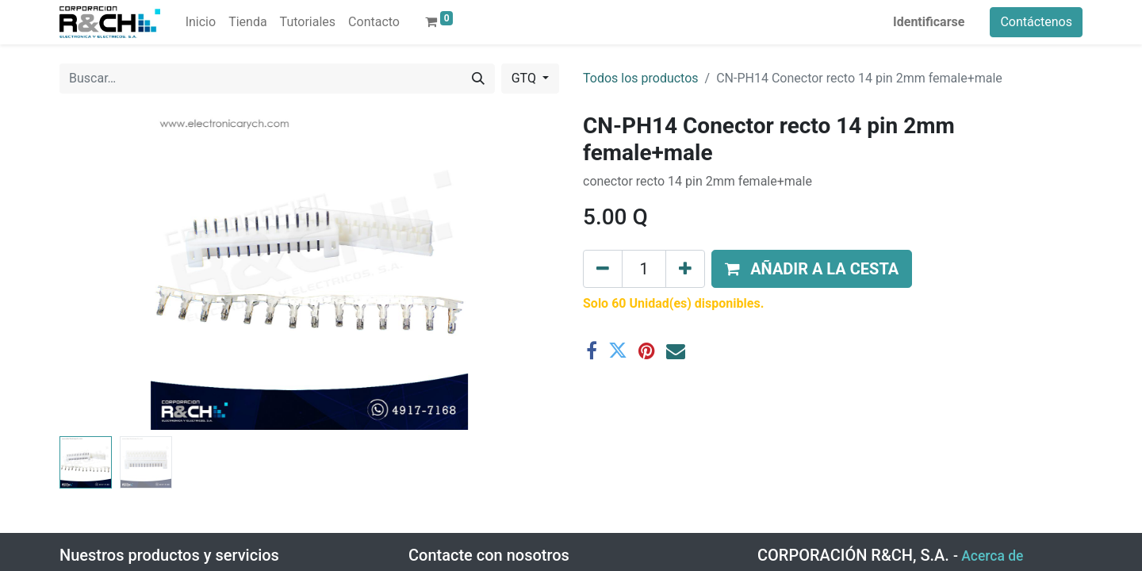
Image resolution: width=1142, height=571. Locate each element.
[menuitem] (200, 22)
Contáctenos (1036, 21)
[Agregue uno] (685, 269)
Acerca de (992, 556)
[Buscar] (478, 78)
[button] (811, 269)
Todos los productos (641, 78)
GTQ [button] (525, 78)
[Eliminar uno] (603, 269)
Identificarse (928, 21)
